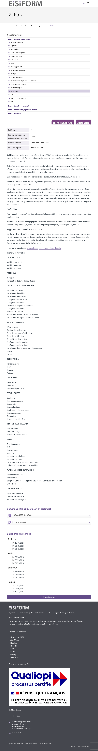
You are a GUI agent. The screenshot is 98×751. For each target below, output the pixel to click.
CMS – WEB (14, 60)
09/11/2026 (19, 577)
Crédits (72, 746)
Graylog (13, 655)
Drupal (12, 652)
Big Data (14, 46)
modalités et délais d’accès (50, 248)
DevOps (13, 74)
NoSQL (12, 649)
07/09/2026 (19, 574)
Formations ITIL (14, 113)
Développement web (18, 70)
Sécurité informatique (18, 98)
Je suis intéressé (49, 597)
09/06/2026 (19, 557)
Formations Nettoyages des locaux (22, 109)
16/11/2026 (19, 591)
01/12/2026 (19, 563)
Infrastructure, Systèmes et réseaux (23, 81)
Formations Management (18, 106)
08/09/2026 (19, 546)
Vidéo (12, 102)
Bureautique (15, 49)
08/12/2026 (19, 549)
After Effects (14, 640)
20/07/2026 (19, 585)
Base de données (17, 42)
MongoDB (13, 646)
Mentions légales (83, 746)
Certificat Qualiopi (15, 710)
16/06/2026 (19, 543)
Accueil (11, 26)
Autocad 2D (14, 657)
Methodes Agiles (16, 88)
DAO (12, 63)
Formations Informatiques (26, 26)
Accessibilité (32, 248)
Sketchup (13, 643)
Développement (16, 67)
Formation (62, 122)
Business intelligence (18, 53)
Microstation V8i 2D (17, 637)
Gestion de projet (17, 77)
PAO (12, 95)
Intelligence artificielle (18, 84)
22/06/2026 (19, 571)
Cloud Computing (17, 56)
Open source (43, 26)
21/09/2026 (19, 588)
